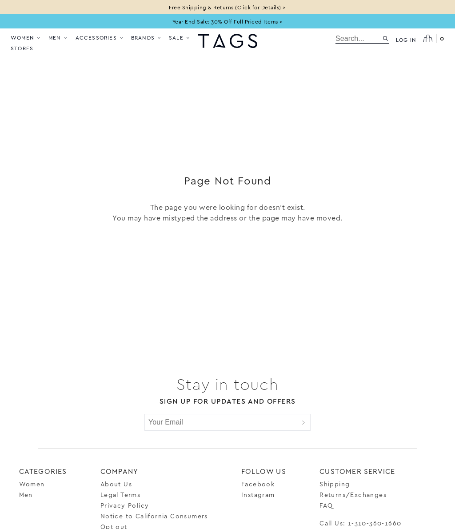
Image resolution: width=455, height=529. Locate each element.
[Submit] (303, 422)
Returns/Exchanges (353, 494)
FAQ (326, 505)
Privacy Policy (124, 505)
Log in (406, 39)
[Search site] (385, 38)
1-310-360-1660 (375, 523)
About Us (116, 484)
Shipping (334, 484)
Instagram (258, 494)
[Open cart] (433, 38)
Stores (22, 48)
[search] (358, 38)
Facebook (258, 484)
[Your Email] (221, 422)
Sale (180, 37)
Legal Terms (120, 494)
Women (26, 37)
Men (58, 37)
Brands (146, 37)
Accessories (100, 37)
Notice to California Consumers (154, 516)
